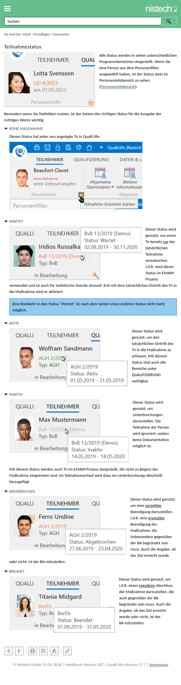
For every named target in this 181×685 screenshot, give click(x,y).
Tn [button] (76, 136)
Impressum (159, 664)
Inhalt (27, 34)
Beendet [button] (17, 571)
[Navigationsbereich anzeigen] (7, 8)
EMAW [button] (167, 272)
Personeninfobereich (117, 86)
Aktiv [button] (14, 323)
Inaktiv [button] (16, 394)
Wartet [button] (16, 221)
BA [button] (139, 542)
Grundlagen (42, 34)
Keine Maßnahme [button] (26, 128)
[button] (169, 21)
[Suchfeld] (90, 21)
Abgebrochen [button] (22, 491)
